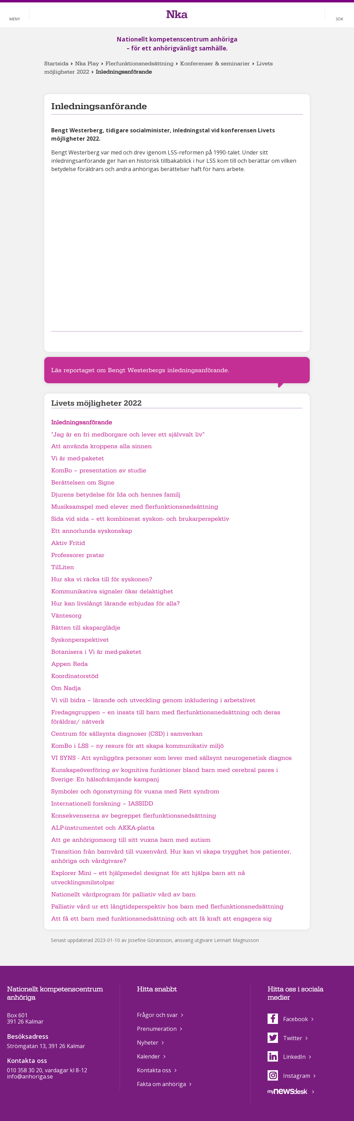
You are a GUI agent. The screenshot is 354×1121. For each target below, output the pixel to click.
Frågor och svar (157, 1015)
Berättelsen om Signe (82, 482)
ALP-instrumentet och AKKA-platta (103, 827)
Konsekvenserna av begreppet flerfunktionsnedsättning (133, 815)
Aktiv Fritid (68, 543)
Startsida (56, 63)
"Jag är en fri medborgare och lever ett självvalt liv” (128, 434)
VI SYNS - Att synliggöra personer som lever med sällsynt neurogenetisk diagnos (171, 758)
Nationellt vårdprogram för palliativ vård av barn (123, 894)
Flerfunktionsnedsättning (139, 63)
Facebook (288, 1019)
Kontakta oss (154, 1070)
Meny (14, 18)
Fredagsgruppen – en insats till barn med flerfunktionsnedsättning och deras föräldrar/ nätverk (165, 717)
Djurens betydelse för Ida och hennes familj (115, 494)
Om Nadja (66, 688)
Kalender (148, 1056)
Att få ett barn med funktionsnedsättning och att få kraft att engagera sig (161, 918)
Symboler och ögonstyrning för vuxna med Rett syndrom (135, 791)
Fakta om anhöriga (161, 1084)
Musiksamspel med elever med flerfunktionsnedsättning (134, 506)
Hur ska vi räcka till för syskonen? (101, 579)
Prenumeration (157, 1029)
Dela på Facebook (55, 340)
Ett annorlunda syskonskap (91, 531)
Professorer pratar (77, 555)
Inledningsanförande (81, 422)
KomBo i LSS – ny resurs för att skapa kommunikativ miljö (137, 746)
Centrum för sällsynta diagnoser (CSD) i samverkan (127, 733)
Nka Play (87, 63)
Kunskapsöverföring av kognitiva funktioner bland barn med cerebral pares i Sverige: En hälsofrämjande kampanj (164, 774)
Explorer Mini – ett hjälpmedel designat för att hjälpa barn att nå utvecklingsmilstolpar (148, 877)
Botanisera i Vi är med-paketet (96, 652)
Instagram (289, 1076)
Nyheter (147, 1042)
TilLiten (62, 567)
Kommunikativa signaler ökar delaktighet (112, 591)
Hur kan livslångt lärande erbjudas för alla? (115, 603)
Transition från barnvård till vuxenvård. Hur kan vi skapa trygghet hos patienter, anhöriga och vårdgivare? (171, 856)
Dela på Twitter (66, 340)
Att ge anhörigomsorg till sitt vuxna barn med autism (131, 840)
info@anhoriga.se (30, 1076)
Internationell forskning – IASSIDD (102, 803)
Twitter (285, 1038)
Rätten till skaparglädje (85, 627)
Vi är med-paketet (77, 458)
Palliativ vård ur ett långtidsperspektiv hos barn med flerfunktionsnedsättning (167, 906)
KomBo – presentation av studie (98, 470)
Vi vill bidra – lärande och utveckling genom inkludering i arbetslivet (153, 700)
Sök (339, 18)
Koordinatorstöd (75, 676)
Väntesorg (66, 615)
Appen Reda (69, 664)
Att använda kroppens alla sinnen (101, 446)
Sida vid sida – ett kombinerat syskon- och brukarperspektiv (140, 518)
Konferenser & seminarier (215, 63)
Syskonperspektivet (80, 639)
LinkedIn (287, 1057)
